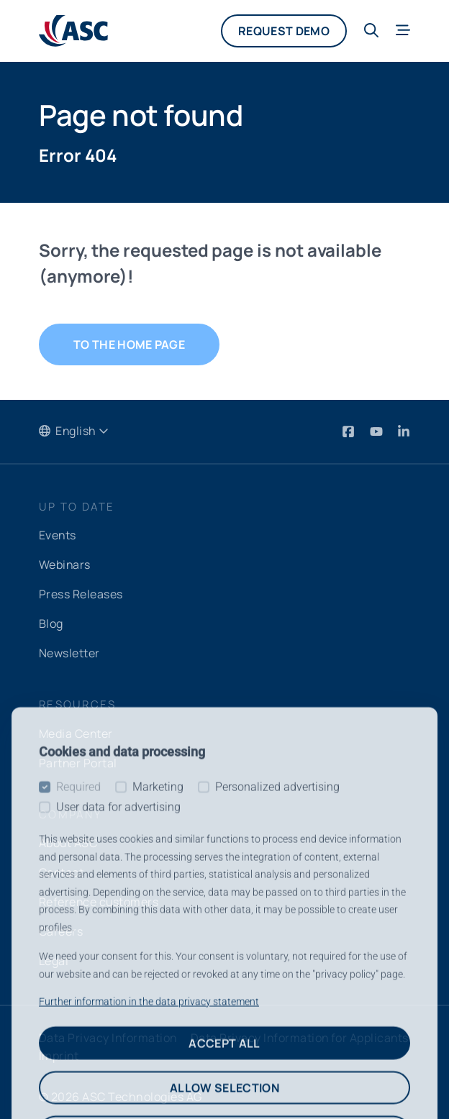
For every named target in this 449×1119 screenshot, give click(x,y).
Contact (61, 867)
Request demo (284, 31)
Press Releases (81, 593)
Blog (51, 622)
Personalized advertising (277, 1082)
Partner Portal (78, 759)
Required (78, 1082)
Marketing (157, 1082)
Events (58, 536)
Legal (53, 954)
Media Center (76, 730)
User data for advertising (118, 1102)
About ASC (68, 838)
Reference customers (99, 896)
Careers (61, 925)
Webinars (65, 564)
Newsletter (69, 651)
